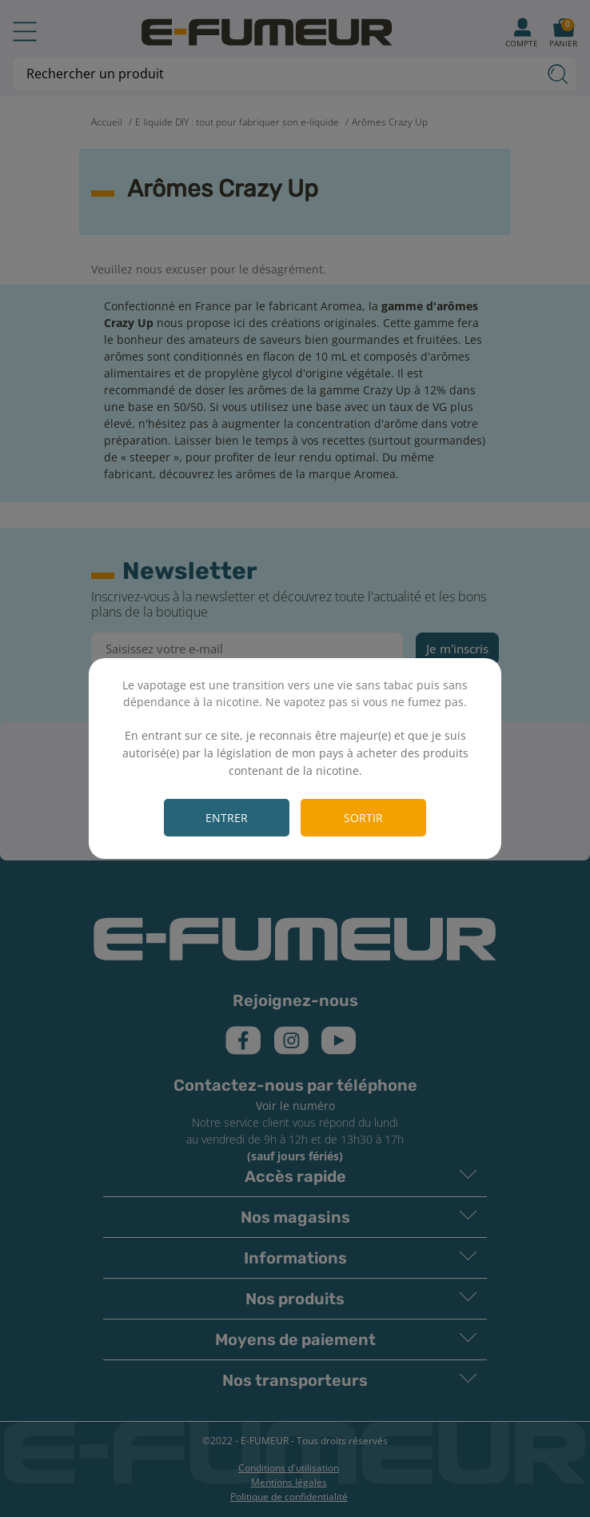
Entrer (226, 817)
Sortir (363, 817)
